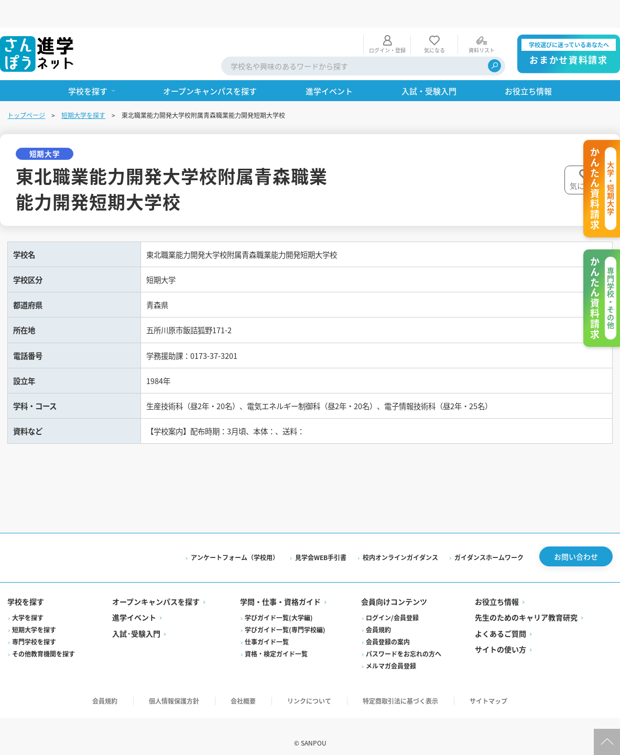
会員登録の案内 (388, 628)
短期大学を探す (84, 87)
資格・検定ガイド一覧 (276, 640)
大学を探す (29, 604)
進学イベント (135, 604)
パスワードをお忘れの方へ (403, 640)
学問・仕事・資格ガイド (281, 588)
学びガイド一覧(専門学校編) (285, 616)
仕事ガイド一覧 (267, 628)
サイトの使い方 (500, 636)
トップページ (27, 87)
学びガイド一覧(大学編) (279, 604)
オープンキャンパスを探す (157, 588)
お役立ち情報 (496, 588)
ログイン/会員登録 (392, 604)
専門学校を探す (35, 628)
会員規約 (378, 616)
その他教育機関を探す (44, 640)
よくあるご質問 (500, 620)
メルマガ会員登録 (391, 652)
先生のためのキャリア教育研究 (525, 604)
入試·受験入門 (137, 620)
